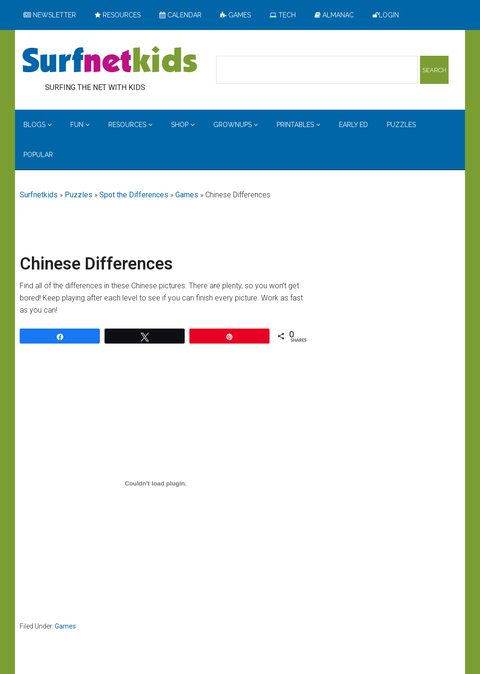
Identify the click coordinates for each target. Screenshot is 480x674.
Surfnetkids (39, 194)
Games (186, 194)
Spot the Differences (133, 194)
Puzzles (78, 194)
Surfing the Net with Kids (110, 60)
